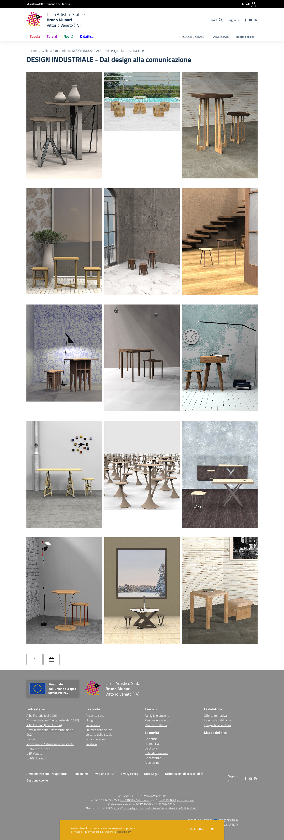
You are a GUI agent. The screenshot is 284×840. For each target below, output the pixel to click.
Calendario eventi (156, 753)
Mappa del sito (244, 36)
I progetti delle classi (217, 725)
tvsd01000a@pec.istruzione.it (176, 800)
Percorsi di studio (156, 725)
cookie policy (123, 832)
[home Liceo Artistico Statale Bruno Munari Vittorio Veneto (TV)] (55, 20)
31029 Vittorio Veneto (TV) (151, 796)
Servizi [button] (52, 36)
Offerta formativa (215, 715)
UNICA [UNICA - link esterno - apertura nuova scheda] (30, 739)
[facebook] (245, 20)
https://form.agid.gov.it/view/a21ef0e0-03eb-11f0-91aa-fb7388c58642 (156, 808)
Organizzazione (96, 739)
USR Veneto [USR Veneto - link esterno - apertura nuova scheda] (34, 753)
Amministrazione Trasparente (46, 773)
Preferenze (196, 829)
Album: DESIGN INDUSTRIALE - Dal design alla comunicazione (103, 50)
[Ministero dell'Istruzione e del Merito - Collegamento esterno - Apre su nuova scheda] (48, 4)
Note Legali (151, 773)
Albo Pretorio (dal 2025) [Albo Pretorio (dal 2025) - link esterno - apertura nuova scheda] (42, 715)
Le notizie (151, 738)
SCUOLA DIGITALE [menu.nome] (193, 36)
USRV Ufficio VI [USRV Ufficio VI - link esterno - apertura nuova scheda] (36, 758)
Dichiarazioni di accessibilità (184, 773)
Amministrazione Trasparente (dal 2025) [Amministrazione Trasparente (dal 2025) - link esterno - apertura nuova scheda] (52, 720)
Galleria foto (50, 50)
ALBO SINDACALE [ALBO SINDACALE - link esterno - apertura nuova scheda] (38, 748)
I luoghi (90, 720)
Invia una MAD (104, 773)
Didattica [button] (86, 36)
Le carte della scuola (99, 734)
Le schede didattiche (217, 720)
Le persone (93, 725)
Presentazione (95, 715)
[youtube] (250, 20)
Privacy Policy (129, 773)
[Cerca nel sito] (216, 20)
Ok (213, 829)
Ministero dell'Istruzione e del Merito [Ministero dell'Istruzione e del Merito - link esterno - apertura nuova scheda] (50, 744)
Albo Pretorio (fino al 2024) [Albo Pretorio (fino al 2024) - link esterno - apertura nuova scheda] (44, 725)
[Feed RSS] (256, 20)
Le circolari (152, 748)
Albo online (152, 762)
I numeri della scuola (99, 729)
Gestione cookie (37, 780)
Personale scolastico (158, 720)
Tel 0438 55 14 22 (100, 800)
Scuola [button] (35, 36)
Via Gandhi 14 (125, 796)
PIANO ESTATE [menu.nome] (220, 36)
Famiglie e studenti (157, 715)
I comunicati (153, 743)
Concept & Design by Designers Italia (212, 819)
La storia (91, 744)
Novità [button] (68, 36)
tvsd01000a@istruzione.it (135, 800)
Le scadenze (153, 757)
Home (33, 50)
